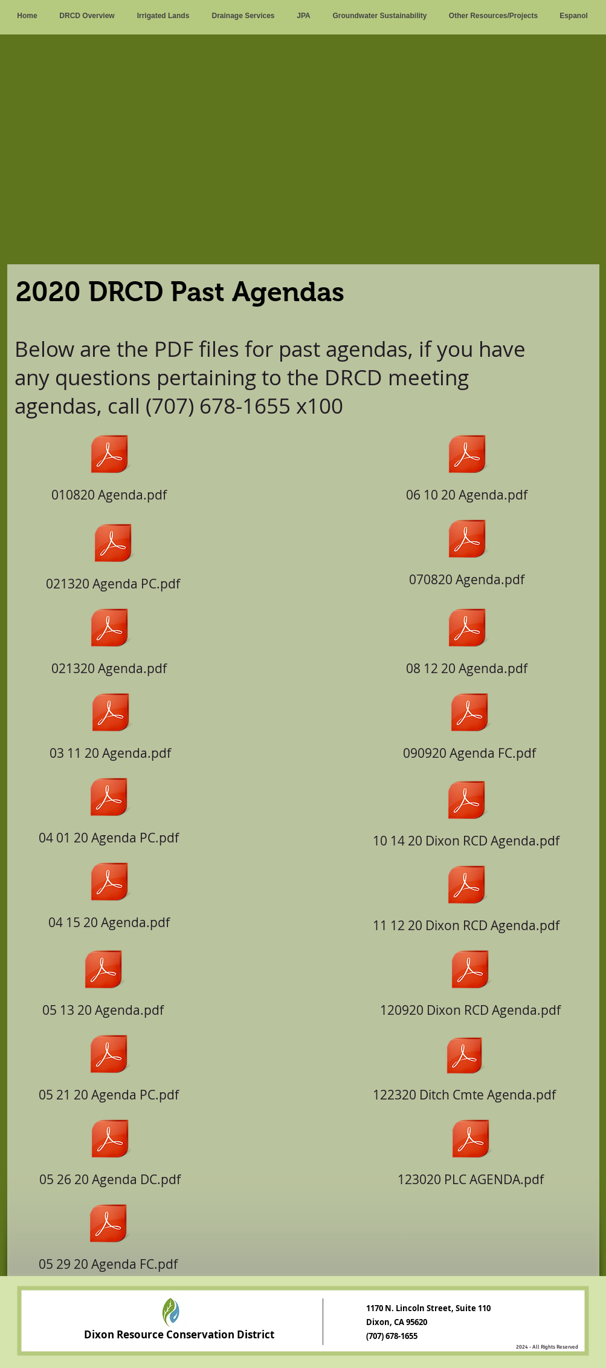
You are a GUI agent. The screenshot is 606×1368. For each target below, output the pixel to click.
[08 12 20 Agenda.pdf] (467, 638)
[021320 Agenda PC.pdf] (113, 553)
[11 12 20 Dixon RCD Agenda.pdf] (466, 895)
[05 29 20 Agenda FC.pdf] (108, 1233)
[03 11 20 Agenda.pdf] (111, 722)
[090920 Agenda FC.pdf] (469, 722)
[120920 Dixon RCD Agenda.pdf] (470, 979)
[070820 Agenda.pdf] (467, 549)
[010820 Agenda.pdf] (109, 464)
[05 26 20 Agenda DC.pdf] (110, 1149)
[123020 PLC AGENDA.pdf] (471, 1149)
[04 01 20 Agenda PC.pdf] (109, 807)
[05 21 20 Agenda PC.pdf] (109, 1064)
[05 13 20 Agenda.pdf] (103, 979)
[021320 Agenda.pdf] (109, 638)
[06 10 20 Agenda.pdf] (467, 464)
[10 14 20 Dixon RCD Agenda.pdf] (466, 810)
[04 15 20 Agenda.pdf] (109, 892)
